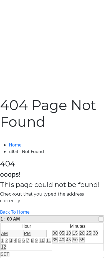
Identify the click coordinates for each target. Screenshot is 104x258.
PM (27, 233)
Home (15, 145)
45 (68, 239)
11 (48, 240)
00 (55, 233)
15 (75, 233)
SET (5, 254)
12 (3, 247)
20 (82, 233)
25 (88, 233)
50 (75, 239)
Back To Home (15, 212)
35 (55, 239)
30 (95, 233)
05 (61, 233)
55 (82, 239)
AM (4, 233)
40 (61, 239)
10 (41, 240)
